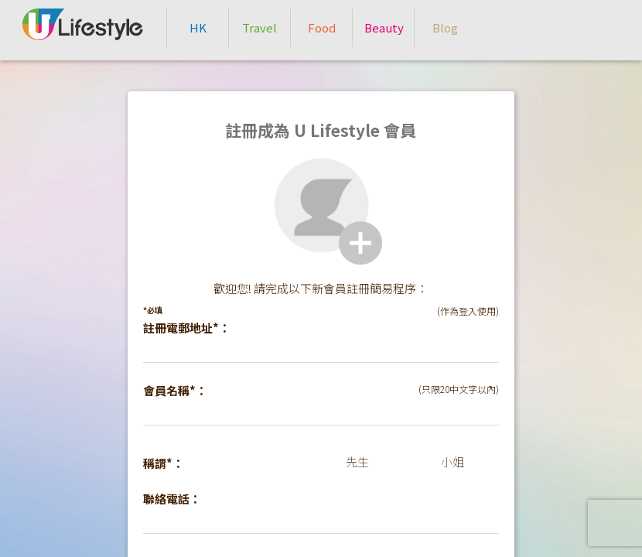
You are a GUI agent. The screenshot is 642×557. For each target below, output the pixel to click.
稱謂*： (163, 463)
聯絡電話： (172, 498)
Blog (445, 27)
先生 (357, 461)
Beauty (384, 27)
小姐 (452, 461)
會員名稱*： (175, 390)
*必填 (152, 310)
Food (322, 27)
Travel (259, 27)
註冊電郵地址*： (187, 328)
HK (198, 27)
